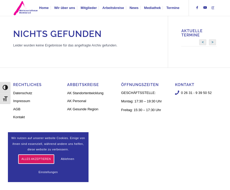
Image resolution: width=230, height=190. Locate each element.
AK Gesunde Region (83, 109)
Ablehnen (67, 158)
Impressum (21, 101)
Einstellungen (48, 172)
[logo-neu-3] (25, 8)
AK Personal (76, 101)
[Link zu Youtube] (205, 8)
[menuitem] (44, 8)
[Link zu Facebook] (197, 8)
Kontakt (19, 117)
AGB (16, 109)
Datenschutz (22, 93)
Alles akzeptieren (36, 159)
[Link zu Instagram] (213, 8)
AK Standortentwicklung (85, 93)
